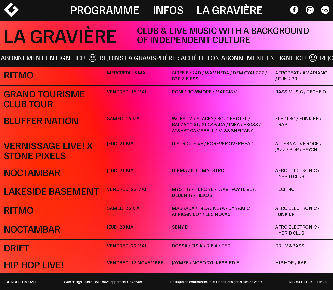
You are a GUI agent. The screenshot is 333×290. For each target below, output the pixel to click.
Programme (104, 9)
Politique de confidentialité (191, 281)
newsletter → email (308, 281)
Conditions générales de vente (239, 281)
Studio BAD (92, 281)
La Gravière (230, 9)
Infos (168, 9)
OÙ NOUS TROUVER (21, 281)
